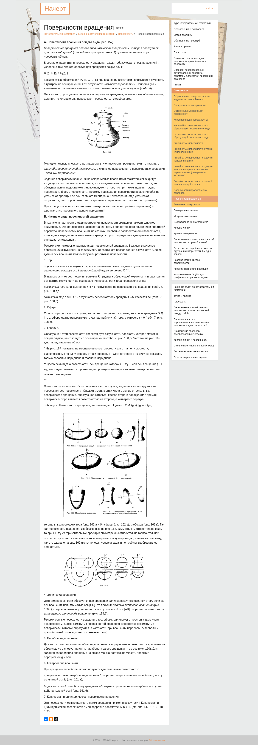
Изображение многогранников (191, 222)
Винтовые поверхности (187, 204)
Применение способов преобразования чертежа (188, 332)
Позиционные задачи (186, 210)
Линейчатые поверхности (188, 143)
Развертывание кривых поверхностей (187, 261)
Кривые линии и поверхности (190, 339)
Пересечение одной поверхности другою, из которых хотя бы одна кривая (193, 251)
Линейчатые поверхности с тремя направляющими (193, 150)
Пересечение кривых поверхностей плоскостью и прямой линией (194, 241)
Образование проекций (187, 40)
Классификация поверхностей (191, 119)
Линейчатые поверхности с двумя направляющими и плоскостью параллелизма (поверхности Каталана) (193, 171)
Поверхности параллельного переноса (190, 191)
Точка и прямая (182, 46)
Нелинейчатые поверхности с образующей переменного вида (192, 127)
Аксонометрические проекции (191, 268)
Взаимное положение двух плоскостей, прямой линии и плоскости (190, 61)
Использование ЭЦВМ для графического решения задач (190, 276)
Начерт (55, 8)
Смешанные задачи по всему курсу (194, 345)
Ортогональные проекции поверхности (188, 112)
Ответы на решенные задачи (190, 357)
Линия (177, 84)
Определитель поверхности (190, 105)
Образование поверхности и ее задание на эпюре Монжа (192, 98)
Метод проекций (183, 35)
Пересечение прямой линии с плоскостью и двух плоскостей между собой (191, 310)
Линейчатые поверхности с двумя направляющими (193, 159)
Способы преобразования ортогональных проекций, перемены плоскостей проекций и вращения (193, 74)
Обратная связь (157, 740)
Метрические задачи (185, 216)
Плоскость (180, 52)
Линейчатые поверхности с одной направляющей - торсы (193, 183)
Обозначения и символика (189, 29)
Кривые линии (182, 227)
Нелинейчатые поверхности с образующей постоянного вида (191, 136)
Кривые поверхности (186, 233)
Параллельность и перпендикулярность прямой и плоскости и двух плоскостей (191, 322)
